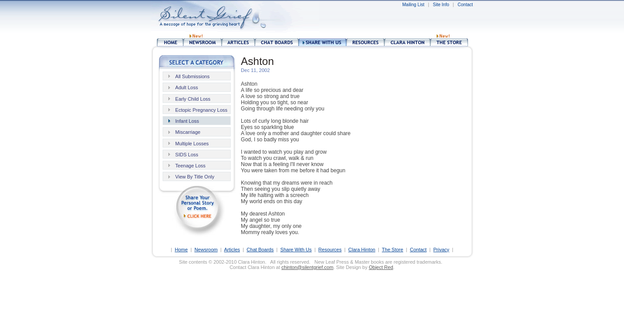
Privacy (441, 249)
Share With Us (296, 249)
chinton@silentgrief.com (308, 267)
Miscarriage (188, 132)
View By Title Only (194, 176)
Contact (465, 4)
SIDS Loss (186, 154)
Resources (330, 249)
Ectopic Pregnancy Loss (201, 110)
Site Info (441, 4)
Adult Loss (186, 87)
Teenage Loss (190, 165)
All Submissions (192, 76)
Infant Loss (187, 121)
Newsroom (206, 249)
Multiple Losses (192, 143)
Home (181, 249)
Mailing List (413, 4)
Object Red (381, 267)
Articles (232, 249)
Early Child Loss (192, 99)
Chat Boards (260, 249)
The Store (392, 249)
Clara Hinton (361, 249)
